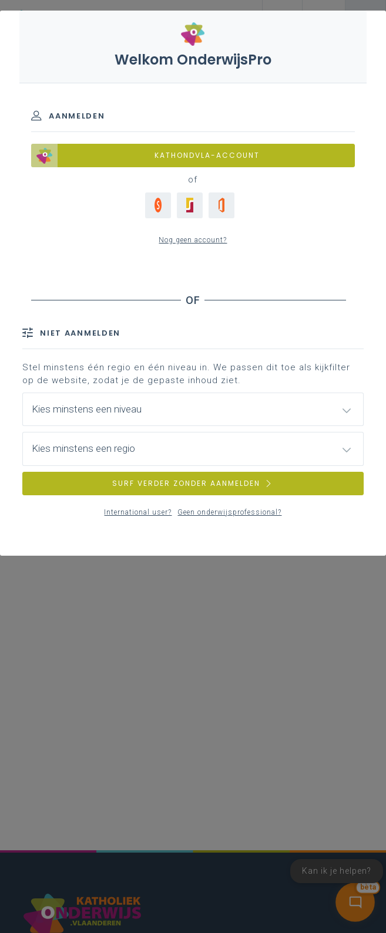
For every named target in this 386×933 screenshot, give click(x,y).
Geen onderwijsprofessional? (229, 512)
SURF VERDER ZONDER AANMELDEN (192, 483)
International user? (138, 512)
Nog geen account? (193, 240)
